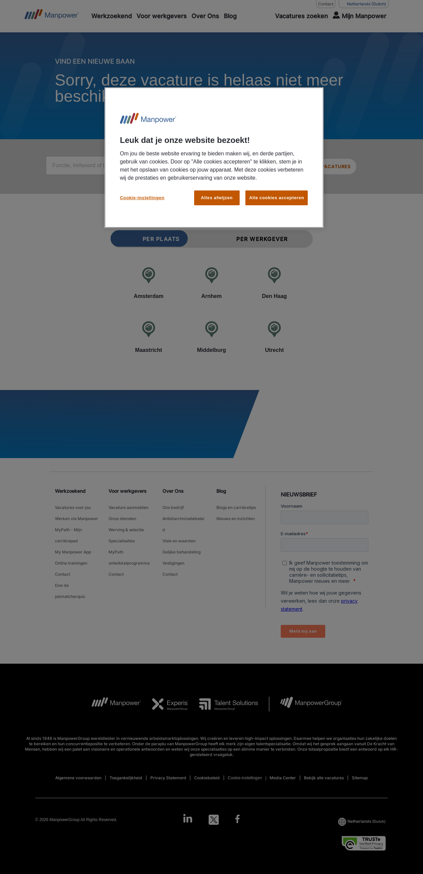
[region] (214, 157)
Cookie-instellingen (142, 197)
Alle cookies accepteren (276, 197)
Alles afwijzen (217, 197)
